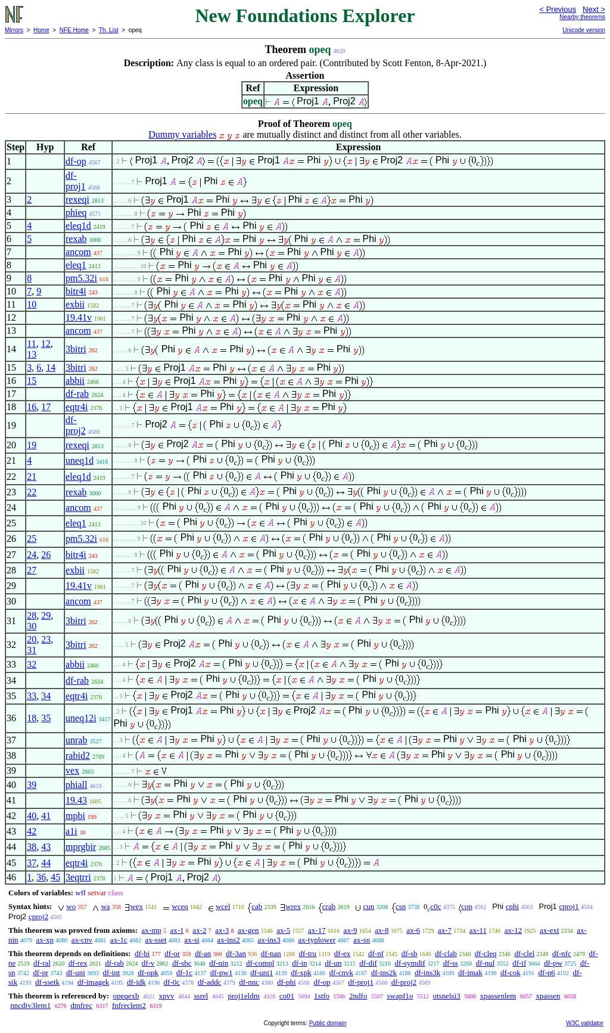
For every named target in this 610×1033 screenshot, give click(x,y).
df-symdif (410, 962)
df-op (76, 161)
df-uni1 (261, 972)
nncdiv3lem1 (30, 1005)
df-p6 (547, 972)
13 (31, 354)
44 (46, 863)
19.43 (76, 800)
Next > (594, 9)
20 (31, 639)
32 (31, 664)
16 (31, 407)
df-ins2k (384, 972)
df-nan (271, 953)
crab (328, 906)
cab (256, 906)
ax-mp (151, 930)
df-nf (376, 953)
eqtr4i (77, 407)
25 (31, 538)
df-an (203, 953)
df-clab (446, 953)
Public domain (328, 1023)
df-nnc (249, 982)
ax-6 (413, 930)
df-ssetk (47, 982)
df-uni (75, 972)
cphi (512, 906)
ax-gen (248, 930)
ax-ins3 (268, 939)
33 (31, 696)
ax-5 (283, 930)
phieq (76, 212)
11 (31, 344)
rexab (76, 239)
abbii (75, 381)
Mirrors (14, 30)
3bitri (76, 349)
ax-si (191, 939)
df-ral (42, 962)
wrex (293, 906)
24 (31, 555)
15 (31, 381)
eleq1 (76, 265)
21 (31, 476)
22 (31, 492)
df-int (111, 972)
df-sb (410, 953)
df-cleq (486, 953)
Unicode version (583, 30)
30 (31, 626)
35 (46, 718)
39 (31, 785)
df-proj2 (76, 425)
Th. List (109, 30)
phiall (76, 785)
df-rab (77, 394)
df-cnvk (341, 972)
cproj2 (38, 916)
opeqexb (126, 995)
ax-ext (549, 930)
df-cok (510, 972)
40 (31, 816)
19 (31, 445)
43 (46, 847)
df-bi (142, 953)
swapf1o (400, 995)
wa (105, 906)
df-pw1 (221, 972)
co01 (286, 995)
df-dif (368, 962)
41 (46, 816)
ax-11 (478, 930)
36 (41, 877)
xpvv (167, 995)
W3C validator (584, 1023)
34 (46, 696)
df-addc (210, 982)
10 (31, 304)
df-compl (260, 962)
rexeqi (77, 199)
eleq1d (78, 226)
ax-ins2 (228, 939)
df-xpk (301, 972)
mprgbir (81, 847)
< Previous (557, 9)
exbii (75, 304)
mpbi (75, 816)
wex (136, 906)
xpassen (548, 995)
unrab (76, 740)
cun (368, 906)
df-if (519, 962)
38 (31, 847)
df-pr (40, 972)
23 (46, 639)
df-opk (148, 972)
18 (31, 718)
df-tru (307, 953)
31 (31, 650)
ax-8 (381, 930)
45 (55, 877)
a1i (71, 831)
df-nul (485, 962)
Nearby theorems (582, 17)
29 (46, 615)
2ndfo (358, 995)
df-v (148, 962)
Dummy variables (182, 134)
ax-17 (317, 930)
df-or (172, 953)
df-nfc (561, 953)
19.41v (79, 317)
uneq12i (81, 718)
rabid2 (78, 755)
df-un (333, 962)
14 (50, 367)
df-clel (524, 953)
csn (401, 906)
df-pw (553, 962)
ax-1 (177, 930)
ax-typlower (316, 939)
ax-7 (445, 930)
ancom (78, 252)
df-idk (136, 982)
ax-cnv (81, 939)
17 (46, 407)
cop (466, 906)
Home (41, 30)
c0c (435, 906)
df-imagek (93, 982)
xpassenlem (498, 995)
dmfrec (81, 1005)
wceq (180, 906)
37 (31, 863)
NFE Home (74, 30)
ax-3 (222, 930)
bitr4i (76, 291)
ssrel (201, 995)
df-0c (172, 982)
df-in (299, 962)
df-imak (470, 972)
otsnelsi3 (446, 995)
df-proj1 (76, 180)
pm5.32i (81, 278)
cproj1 (568, 906)
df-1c (184, 972)
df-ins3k (427, 972)
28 (31, 615)
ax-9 (350, 930)
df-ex (342, 953)
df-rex (78, 962)
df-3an (236, 953)
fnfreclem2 (129, 1005)
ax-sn (361, 939)
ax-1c (118, 939)
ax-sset (155, 939)
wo (71, 906)
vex (72, 770)
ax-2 (199, 930)
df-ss (450, 962)
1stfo (321, 995)
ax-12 (513, 930)
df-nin (218, 962)
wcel (223, 906)
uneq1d (80, 460)
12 (46, 344)
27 (31, 570)
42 (31, 831)
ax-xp (45, 939)
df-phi (286, 982)
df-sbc (182, 962)
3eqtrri (78, 877)
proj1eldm (243, 995)
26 (46, 555)
